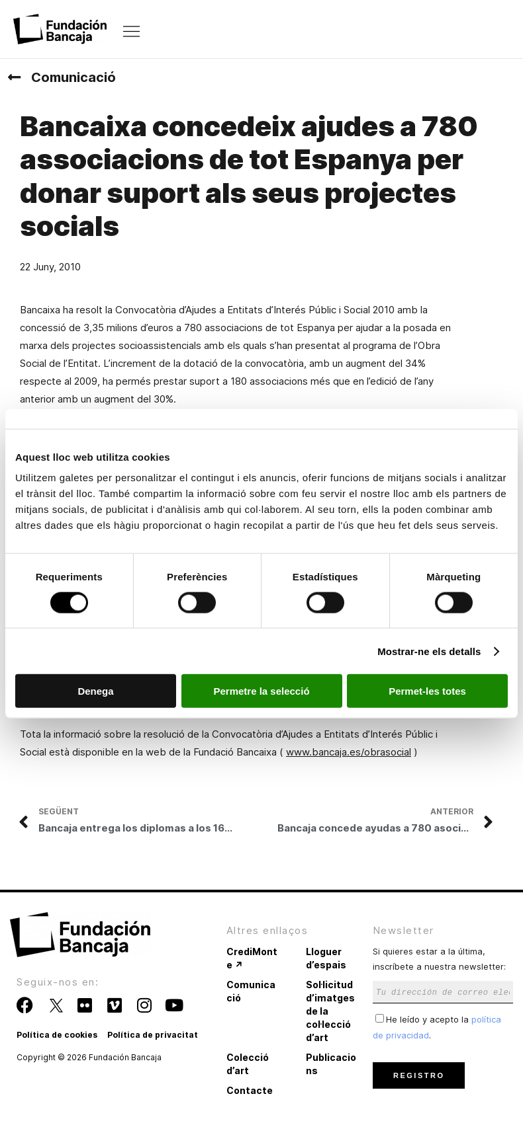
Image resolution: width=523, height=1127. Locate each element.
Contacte (249, 1090)
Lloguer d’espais (326, 958)
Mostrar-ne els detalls (429, 650)
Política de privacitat (152, 1035)
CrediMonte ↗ (251, 958)
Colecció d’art (247, 1064)
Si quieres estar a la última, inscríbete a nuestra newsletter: (443, 971)
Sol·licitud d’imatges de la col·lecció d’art (330, 1011)
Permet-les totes (427, 691)
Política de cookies (57, 1035)
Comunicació (73, 77)
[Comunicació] (14, 77)
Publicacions (331, 1064)
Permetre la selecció (261, 691)
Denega (95, 691)
